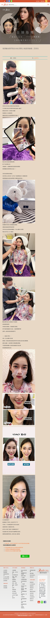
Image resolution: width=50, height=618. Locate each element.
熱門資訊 (37, 1)
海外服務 (5, 587)
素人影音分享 (6, 578)
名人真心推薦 (6, 576)
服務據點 (5, 585)
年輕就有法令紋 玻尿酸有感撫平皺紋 (13, 550)
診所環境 (5, 580)
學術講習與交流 (6, 574)
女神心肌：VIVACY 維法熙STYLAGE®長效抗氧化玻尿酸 (17, 543)
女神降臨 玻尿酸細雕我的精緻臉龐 (12, 549)
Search (46, 1)
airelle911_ (36, 58)
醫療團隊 (5, 572)
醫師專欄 (42, 1)
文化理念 (5, 570)
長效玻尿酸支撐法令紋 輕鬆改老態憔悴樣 (14, 547)
